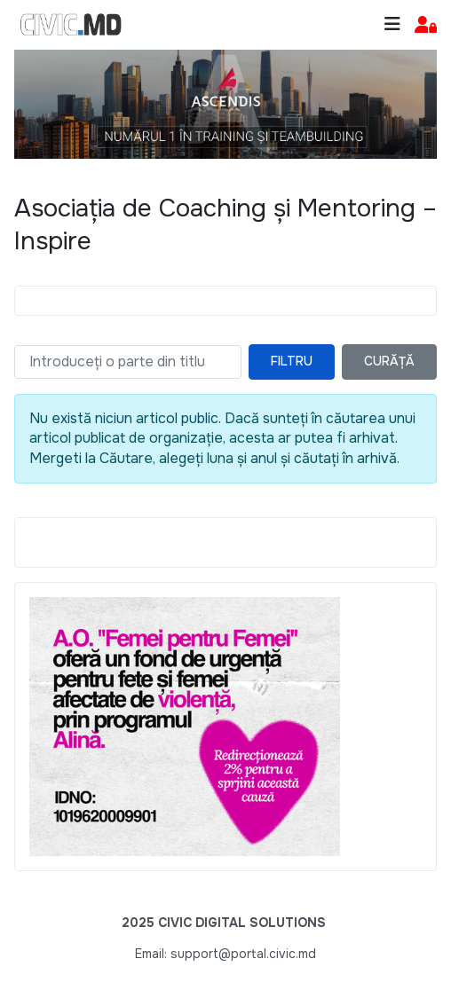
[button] (426, 25)
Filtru (292, 361)
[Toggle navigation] (392, 24)
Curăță (389, 361)
